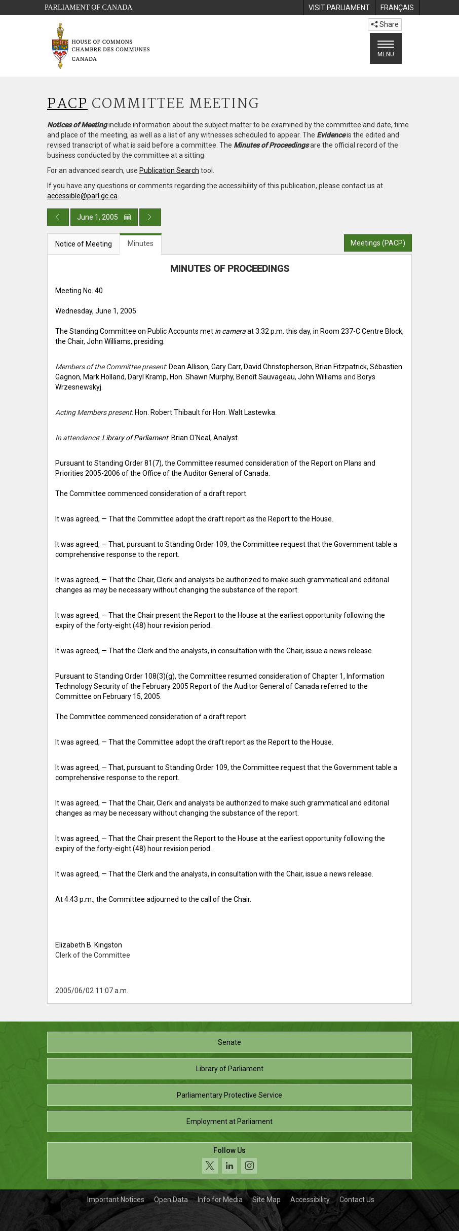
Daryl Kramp (147, 377)
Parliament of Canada (88, 7)
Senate (229, 1042)
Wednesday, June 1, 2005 (95, 311)
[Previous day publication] (58, 217)
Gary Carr (226, 367)
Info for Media (220, 1199)
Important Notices (115, 1199)
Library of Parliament (229, 1069)
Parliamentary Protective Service (229, 1095)
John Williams (320, 377)
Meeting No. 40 (79, 291)
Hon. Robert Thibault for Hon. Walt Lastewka (205, 412)
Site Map (266, 1199)
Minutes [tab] (141, 243)
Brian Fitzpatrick (341, 367)
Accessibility (310, 1199)
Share (385, 24)
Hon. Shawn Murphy (201, 377)
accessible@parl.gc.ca (82, 196)
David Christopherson (278, 367)
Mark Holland (104, 377)
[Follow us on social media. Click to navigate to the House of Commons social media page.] (229, 1160)
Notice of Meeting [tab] (83, 244)
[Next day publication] (150, 217)
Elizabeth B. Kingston (88, 945)
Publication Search (169, 170)
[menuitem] (339, 7)
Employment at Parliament (229, 1121)
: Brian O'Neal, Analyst (170, 438)
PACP (67, 104)
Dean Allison (188, 367)
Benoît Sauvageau (265, 377)
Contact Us (356, 1199)
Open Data (171, 1199)
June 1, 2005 (104, 217)
